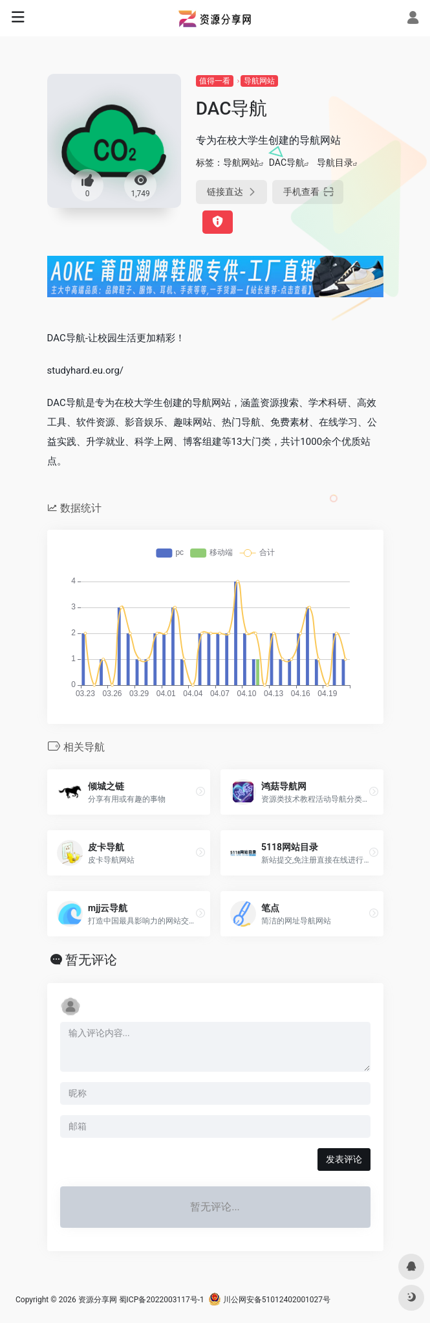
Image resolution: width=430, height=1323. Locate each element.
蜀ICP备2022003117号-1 (161, 1299)
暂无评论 (91, 959)
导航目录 (335, 162)
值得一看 (214, 80)
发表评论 (344, 1159)
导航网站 (259, 80)
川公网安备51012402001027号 (269, 1299)
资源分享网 (97, 1299)
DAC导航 (287, 162)
